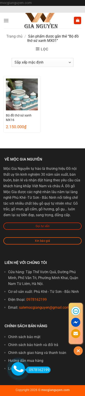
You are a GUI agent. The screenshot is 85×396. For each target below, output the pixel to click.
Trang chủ (14, 36)
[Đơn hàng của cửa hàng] (42, 62)
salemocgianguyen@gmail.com (44, 307)
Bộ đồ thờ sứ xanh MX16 (19, 118)
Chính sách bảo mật (24, 337)
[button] (6, 20)
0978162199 (36, 299)
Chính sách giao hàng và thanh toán (37, 353)
